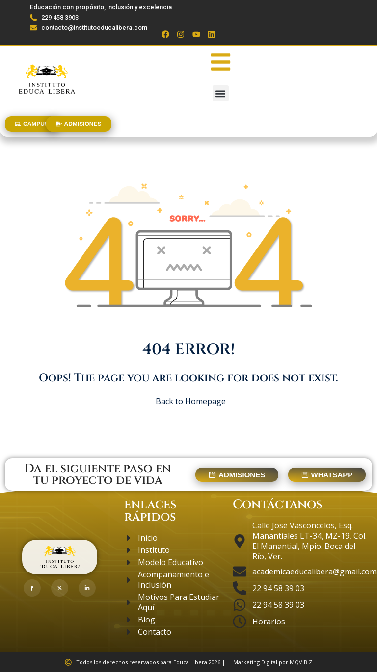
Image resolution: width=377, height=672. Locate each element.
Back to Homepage (189, 401)
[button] (221, 93)
